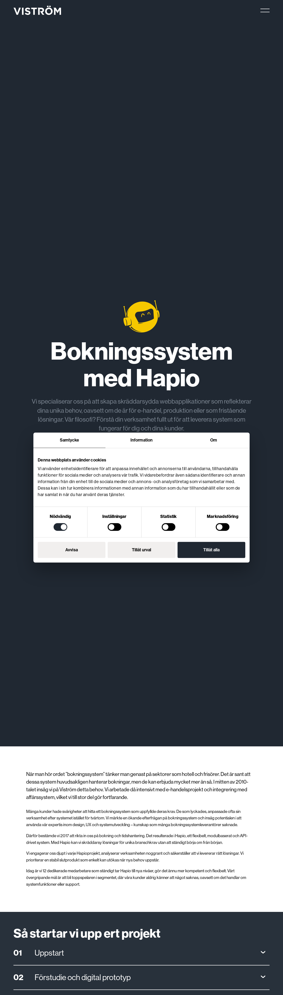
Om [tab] (213, 440)
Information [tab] (141, 440)
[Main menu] (264, 10)
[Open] (141, 953)
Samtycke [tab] (69, 440)
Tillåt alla (211, 549)
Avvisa (71, 549)
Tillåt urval (141, 549)
